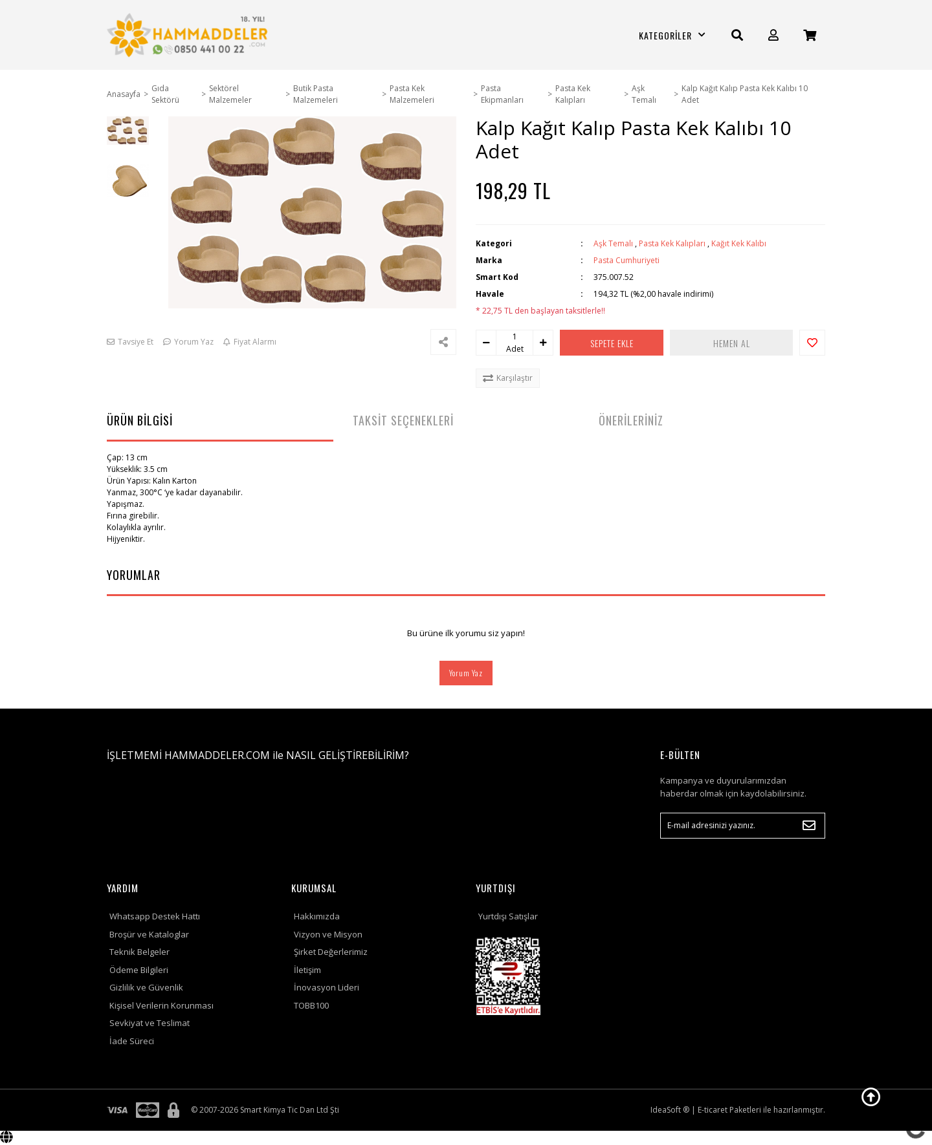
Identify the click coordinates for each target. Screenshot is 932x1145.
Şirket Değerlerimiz (331, 952)
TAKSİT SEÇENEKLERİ (403, 420)
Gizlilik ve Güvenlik (146, 987)
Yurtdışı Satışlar (508, 916)
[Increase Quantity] (543, 342)
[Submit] (809, 826)
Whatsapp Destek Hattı (154, 916)
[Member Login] (773, 35)
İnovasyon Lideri (326, 987)
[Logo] (189, 35)
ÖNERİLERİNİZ (631, 420)
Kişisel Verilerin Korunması (161, 1005)
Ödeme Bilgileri (138, 970)
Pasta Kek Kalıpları (672, 243)
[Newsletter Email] (742, 826)
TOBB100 (311, 1005)
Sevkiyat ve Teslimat (149, 1023)
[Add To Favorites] (812, 343)
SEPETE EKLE (618, 343)
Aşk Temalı (613, 243)
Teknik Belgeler (139, 952)
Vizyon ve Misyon (328, 934)
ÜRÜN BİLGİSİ (140, 420)
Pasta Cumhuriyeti (627, 260)
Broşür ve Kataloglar (149, 934)
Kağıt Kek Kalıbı (738, 243)
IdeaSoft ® (669, 1109)
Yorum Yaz (466, 672)
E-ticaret (712, 1109)
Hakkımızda (317, 916)
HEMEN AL (738, 343)
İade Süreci (131, 1041)
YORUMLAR (134, 574)
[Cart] (809, 35)
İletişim (307, 970)
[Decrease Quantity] (486, 342)
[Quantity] (514, 336)
